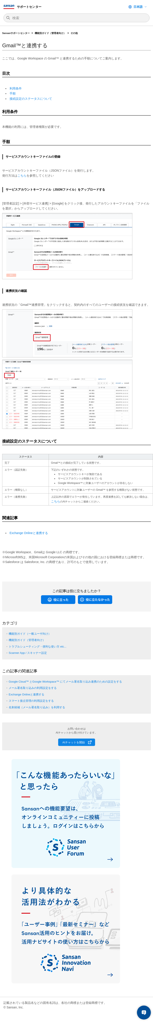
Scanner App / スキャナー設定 (28, 652)
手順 (13, 93)
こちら (21, 175)
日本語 (138, 6)
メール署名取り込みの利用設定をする (33, 688)
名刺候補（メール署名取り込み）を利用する (37, 707)
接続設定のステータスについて (31, 98)
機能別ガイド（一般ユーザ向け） (30, 633)
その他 (74, 33)
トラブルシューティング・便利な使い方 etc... (37, 646)
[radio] (58, 599)
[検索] (78, 18)
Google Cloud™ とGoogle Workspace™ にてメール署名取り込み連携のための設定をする (65, 681)
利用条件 (16, 88)
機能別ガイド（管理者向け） (50, 33)
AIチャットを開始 (74, 742)
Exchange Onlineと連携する (29, 533)
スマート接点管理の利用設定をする (31, 700)
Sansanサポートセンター (16, 33)
